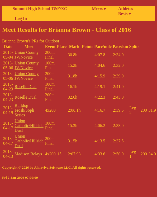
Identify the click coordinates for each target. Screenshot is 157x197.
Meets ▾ (99, 9)
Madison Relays (28, 154)
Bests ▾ (124, 13)
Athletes (125, 8)
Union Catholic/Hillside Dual (29, 126)
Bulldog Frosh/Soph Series (24, 110)
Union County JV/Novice (27, 54)
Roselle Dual (25, 86)
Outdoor (52, 41)
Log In (20, 18)
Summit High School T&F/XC (40, 8)
